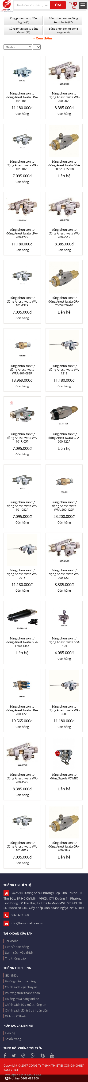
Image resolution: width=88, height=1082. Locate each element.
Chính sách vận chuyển (21, 987)
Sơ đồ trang (13, 1039)
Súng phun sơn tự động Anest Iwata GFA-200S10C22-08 (64, 165)
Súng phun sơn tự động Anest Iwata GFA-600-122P (64, 437)
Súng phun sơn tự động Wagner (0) (63, 30)
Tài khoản (12, 941)
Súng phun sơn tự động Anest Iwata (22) (63, 20)
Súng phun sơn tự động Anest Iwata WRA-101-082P (22, 369)
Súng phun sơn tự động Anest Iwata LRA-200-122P (22, 710)
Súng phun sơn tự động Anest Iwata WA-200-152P (22, 778)
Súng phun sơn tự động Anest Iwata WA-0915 (22, 574)
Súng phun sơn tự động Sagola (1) (23, 20)
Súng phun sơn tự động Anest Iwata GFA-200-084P (64, 846)
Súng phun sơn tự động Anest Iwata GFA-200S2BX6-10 (64, 301)
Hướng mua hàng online (22, 999)
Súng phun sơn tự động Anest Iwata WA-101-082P (22, 506)
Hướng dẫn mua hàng (20, 981)
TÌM (58, 5)
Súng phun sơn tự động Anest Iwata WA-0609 (64, 710)
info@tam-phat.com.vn (23, 923)
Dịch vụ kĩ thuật (16, 1016)
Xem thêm (43, 38)
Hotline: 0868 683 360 (22, 1078)
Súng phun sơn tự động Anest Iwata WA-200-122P (64, 574)
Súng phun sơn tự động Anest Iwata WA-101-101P (22, 846)
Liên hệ (10, 1033)
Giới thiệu (11, 975)
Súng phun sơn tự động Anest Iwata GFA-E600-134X (22, 642)
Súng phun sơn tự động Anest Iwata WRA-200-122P (64, 506)
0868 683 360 (16, 915)
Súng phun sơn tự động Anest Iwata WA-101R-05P (22, 437)
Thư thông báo (15, 958)
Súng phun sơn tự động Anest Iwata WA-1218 (64, 369)
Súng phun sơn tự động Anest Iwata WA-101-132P (22, 301)
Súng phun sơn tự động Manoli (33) (23, 30)
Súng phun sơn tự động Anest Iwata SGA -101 (64, 642)
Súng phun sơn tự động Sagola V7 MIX (64, 776)
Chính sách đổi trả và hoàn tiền (26, 1010)
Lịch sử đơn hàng (17, 947)
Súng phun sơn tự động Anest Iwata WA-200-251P (64, 233)
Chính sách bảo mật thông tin (25, 1004)
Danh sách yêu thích (19, 952)
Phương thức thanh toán (22, 993)
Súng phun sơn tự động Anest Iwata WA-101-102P (22, 165)
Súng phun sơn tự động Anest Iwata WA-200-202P (64, 97)
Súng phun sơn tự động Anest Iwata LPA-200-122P (22, 233)
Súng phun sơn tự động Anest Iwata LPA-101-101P (22, 97)
